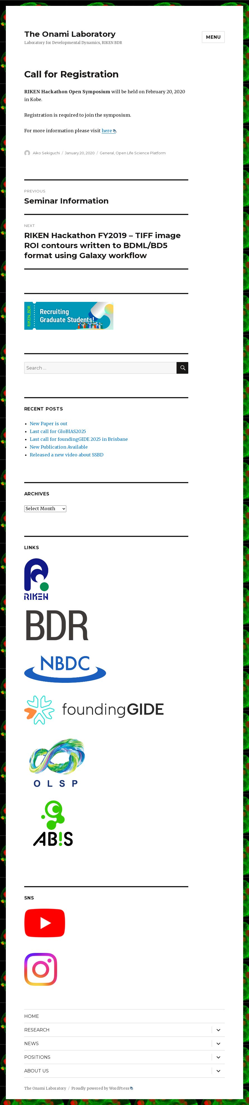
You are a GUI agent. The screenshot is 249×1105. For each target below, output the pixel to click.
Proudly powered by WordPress (102, 1088)
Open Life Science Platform (141, 153)
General (107, 153)
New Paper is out (48, 423)
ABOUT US (36, 1071)
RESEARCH (37, 1030)
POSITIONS (37, 1057)
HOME (31, 1016)
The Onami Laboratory (70, 34)
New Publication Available (59, 447)
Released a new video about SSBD (66, 455)
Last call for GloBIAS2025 (58, 431)
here (109, 130)
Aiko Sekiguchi (46, 153)
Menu (213, 37)
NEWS (31, 1043)
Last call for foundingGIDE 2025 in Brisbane (79, 439)
